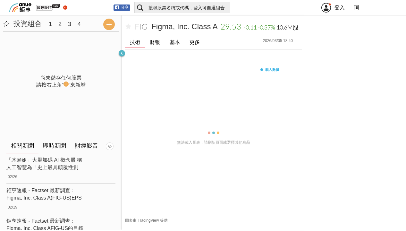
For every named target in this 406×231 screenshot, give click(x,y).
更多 (195, 42)
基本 (175, 42)
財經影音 (86, 145)
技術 (135, 42)
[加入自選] (128, 26)
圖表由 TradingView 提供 (146, 220)
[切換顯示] (110, 146)
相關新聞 (22, 145)
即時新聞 (54, 145)
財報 (155, 42)
